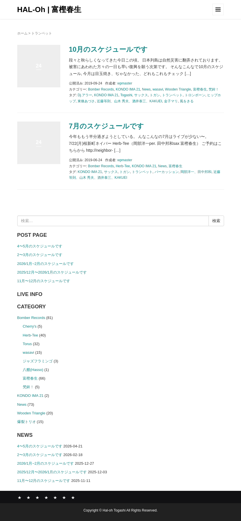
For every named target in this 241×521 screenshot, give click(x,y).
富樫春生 (200, 89)
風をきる (187, 101)
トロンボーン (195, 95)
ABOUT (37, 497)
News (146, 89)
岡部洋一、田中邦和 (195, 172)
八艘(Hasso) (33, 370)
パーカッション (167, 172)
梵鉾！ (214, 89)
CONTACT (73, 497)
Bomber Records (101, 89)
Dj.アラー (85, 95)
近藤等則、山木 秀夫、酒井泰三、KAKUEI (129, 101)
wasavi (158, 89)
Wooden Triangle (178, 89)
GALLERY (46, 497)
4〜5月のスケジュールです (39, 246)
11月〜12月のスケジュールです (43, 281)
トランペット (172, 95)
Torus (27, 344)
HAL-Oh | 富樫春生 (49, 9)
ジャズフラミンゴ (38, 361)
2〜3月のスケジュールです (39, 255)
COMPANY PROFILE (55, 497)
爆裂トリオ (26, 422)
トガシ (155, 95)
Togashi (126, 95)
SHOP (64, 497)
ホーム (22, 33)
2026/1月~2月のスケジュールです (45, 264)
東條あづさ (86, 101)
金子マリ (171, 101)
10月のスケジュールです (108, 49)
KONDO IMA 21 (128, 89)
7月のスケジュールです (106, 126)
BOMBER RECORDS (28, 497)
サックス (141, 95)
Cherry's (29, 326)
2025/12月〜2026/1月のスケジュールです (52, 272)
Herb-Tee (123, 166)
